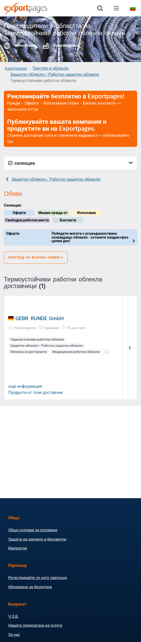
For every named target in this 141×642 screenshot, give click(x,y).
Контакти (68, 220)
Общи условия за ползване (32, 529)
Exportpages (16, 68)
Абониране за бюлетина (30, 586)
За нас (14, 634)
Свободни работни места (27, 220)
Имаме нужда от (52, 212)
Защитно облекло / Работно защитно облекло (54, 74)
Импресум (17, 548)
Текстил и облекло (50, 68)
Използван (86, 212)
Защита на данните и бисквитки (37, 539)
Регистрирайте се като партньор (37, 577)
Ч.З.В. (13, 616)
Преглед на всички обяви (35, 257)
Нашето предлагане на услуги (35, 625)
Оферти (19, 212)
